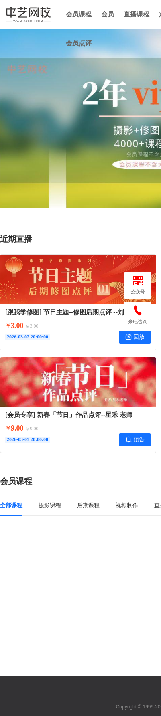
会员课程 (79, 14)
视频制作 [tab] (127, 505)
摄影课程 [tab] (50, 505)
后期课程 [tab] (88, 505)
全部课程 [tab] (11, 505)
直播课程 (136, 14)
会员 (107, 14)
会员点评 (79, 43)
